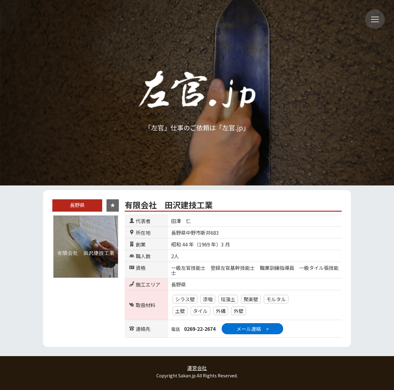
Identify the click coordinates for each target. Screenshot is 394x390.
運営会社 (197, 368)
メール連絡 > (252, 328)
